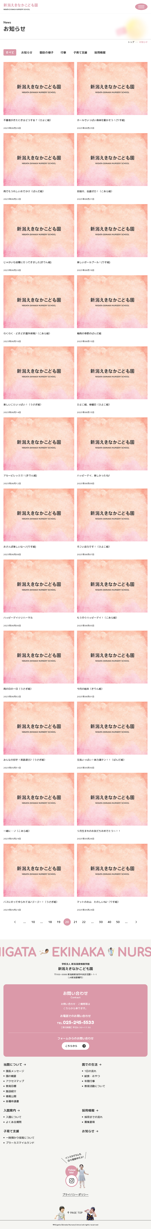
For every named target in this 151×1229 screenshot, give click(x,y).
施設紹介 (11, 1091)
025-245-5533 (78, 1022)
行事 (63, 52)
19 (58, 922)
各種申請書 (12, 1101)
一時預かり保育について (20, 1138)
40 (109, 922)
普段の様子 (46, 52)
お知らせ (26, 52)
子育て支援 (80, 52)
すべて (10, 52)
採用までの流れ (93, 1117)
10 (33, 922)
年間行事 (89, 1081)
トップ (131, 42)
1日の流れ (90, 1071)
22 (84, 922)
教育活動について (94, 1086)
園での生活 (90, 1064)
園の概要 (11, 1076)
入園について (13, 1117)
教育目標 (11, 1086)
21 (75, 922)
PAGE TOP (75, 1212)
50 (118, 922)
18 (50, 922)
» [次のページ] (136, 922)
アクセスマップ (15, 1081)
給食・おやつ (92, 1076)
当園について (12, 1064)
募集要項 (89, 1122)
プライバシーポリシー (75, 1194)
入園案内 (9, 1110)
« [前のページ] (15, 922)
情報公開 (11, 1096)
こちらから (75, 1046)
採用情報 (100, 52)
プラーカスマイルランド (20, 1143)
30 (101, 922)
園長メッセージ (15, 1071)
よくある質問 (13, 1122)
